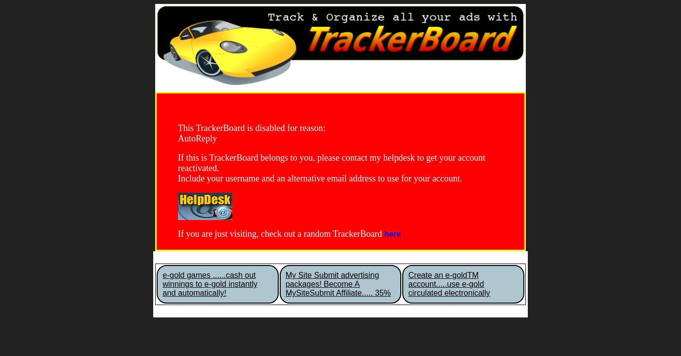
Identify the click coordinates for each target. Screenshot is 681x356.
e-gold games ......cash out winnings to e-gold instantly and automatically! (210, 284)
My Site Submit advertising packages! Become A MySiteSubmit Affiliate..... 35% (338, 284)
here (392, 234)
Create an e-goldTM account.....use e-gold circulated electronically (449, 284)
